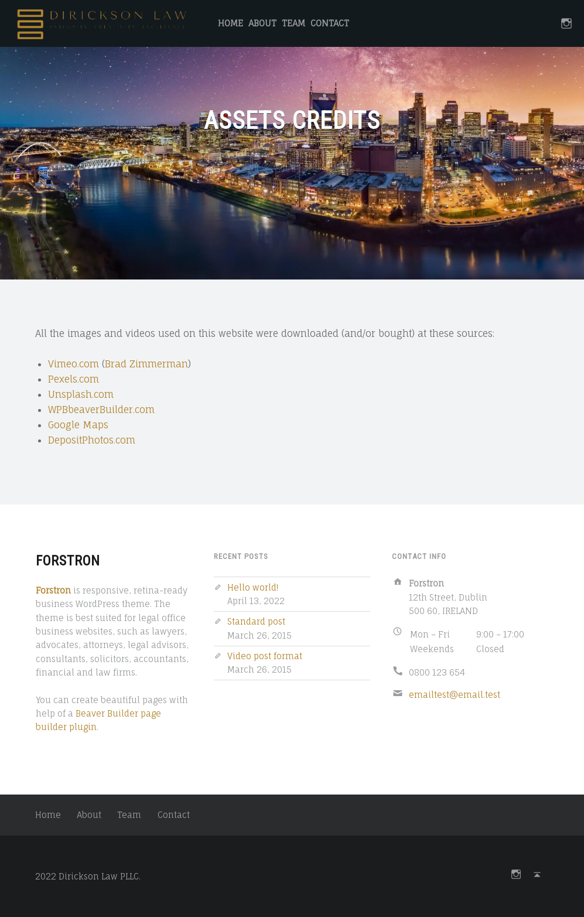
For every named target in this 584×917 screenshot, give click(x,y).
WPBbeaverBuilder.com (101, 409)
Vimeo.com (73, 364)
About (262, 23)
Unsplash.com (81, 394)
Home (230, 23)
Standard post (256, 621)
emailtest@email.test (454, 695)
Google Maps (78, 425)
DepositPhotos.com (91, 440)
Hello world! (252, 587)
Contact (329, 23)
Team (293, 23)
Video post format (264, 656)
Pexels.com (73, 379)
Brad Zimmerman (146, 364)
